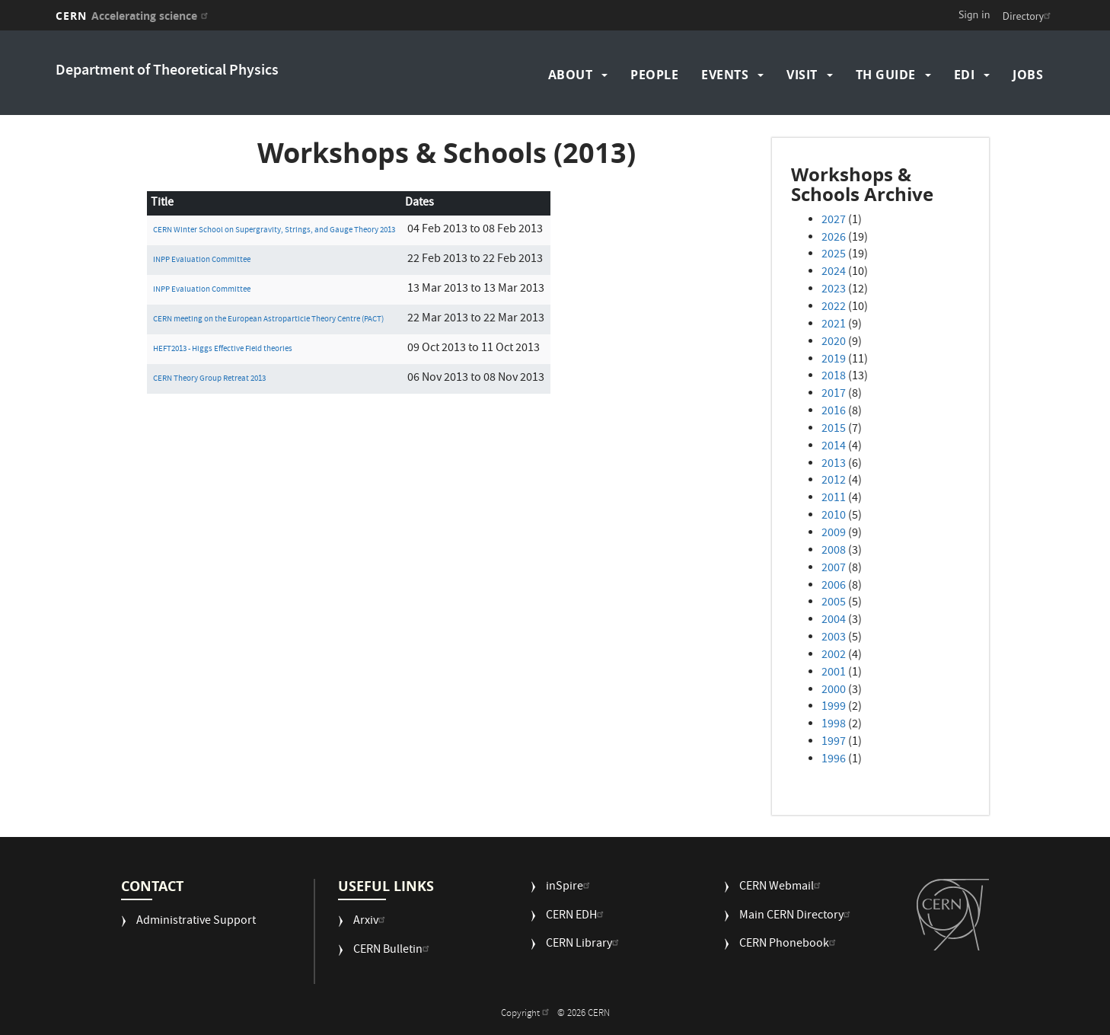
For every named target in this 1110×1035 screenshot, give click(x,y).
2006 (833, 586)
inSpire (570, 887)
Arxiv (371, 922)
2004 (833, 621)
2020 (833, 343)
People (654, 74)
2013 (833, 464)
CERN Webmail (782, 887)
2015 (833, 429)
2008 (833, 551)
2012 (833, 481)
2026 (833, 238)
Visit (802, 74)
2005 (833, 603)
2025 (833, 255)
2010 (833, 516)
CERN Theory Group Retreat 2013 (209, 378)
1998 (833, 725)
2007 (833, 569)
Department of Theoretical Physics (167, 71)
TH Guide (886, 74)
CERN (134, 15)
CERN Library (584, 945)
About (570, 74)
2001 (833, 673)
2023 (833, 290)
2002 (833, 656)
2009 (833, 534)
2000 (833, 691)
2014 (833, 447)
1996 (833, 760)
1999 (833, 707)
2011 (833, 499)
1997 (833, 742)
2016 (833, 412)
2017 (833, 394)
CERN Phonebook (789, 945)
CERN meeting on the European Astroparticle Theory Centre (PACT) (268, 319)
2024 (833, 273)
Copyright (527, 1014)
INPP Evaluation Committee (201, 260)
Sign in (974, 14)
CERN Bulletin (393, 951)
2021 (833, 325)
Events (724, 74)
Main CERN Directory (796, 916)
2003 (833, 638)
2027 (833, 221)
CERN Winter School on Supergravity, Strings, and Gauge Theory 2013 (274, 230)
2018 (833, 377)
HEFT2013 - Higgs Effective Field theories (222, 349)
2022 (833, 308)
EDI (964, 74)
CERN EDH (577, 916)
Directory (1028, 16)
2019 (833, 360)
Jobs (1028, 74)
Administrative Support (196, 922)
